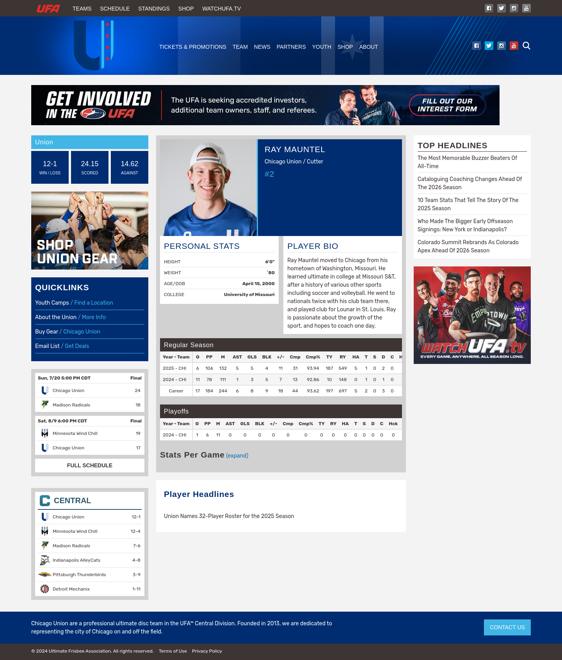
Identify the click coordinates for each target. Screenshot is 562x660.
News (262, 47)
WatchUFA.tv (221, 8)
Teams (82, 8)
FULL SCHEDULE (89, 465)
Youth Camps (52, 303)
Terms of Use (173, 651)
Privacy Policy (207, 651)
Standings (154, 8)
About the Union (55, 317)
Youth (321, 47)
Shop (186, 8)
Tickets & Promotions (192, 47)
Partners (291, 47)
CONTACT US (507, 627)
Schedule (115, 8)
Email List (47, 346)
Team (240, 47)
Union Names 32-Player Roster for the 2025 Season (229, 516)
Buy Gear (46, 331)
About (368, 47)
